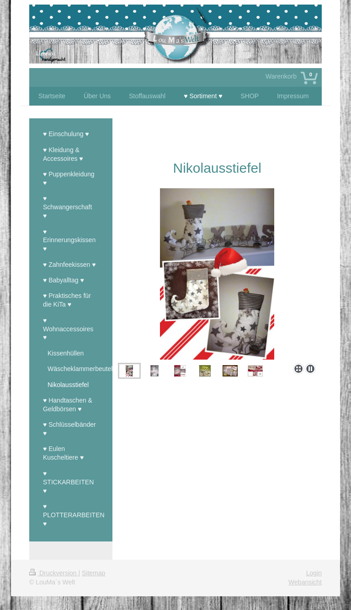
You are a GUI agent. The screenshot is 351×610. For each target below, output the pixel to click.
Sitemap (93, 573)
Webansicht (305, 582)
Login (314, 573)
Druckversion (53, 573)
